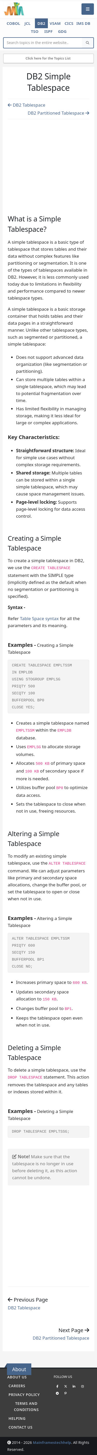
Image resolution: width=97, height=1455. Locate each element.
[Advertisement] (48, 161)
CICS (69, 23)
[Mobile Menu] (87, 8)
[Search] (87, 43)
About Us (17, 1377)
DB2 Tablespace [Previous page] (26, 105)
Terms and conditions (26, 1406)
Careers (17, 1385)
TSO (34, 31)
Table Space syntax (40, 618)
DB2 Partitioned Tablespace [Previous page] (58, 113)
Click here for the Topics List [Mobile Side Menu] (49, 58)
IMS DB (83, 23)
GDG (62, 31)
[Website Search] (43, 43)
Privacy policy (24, 1394)
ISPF (48, 31)
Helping (17, 1418)
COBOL (13, 23)
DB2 (41, 23)
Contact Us (21, 1427)
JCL (28, 23)
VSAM (55, 23)
